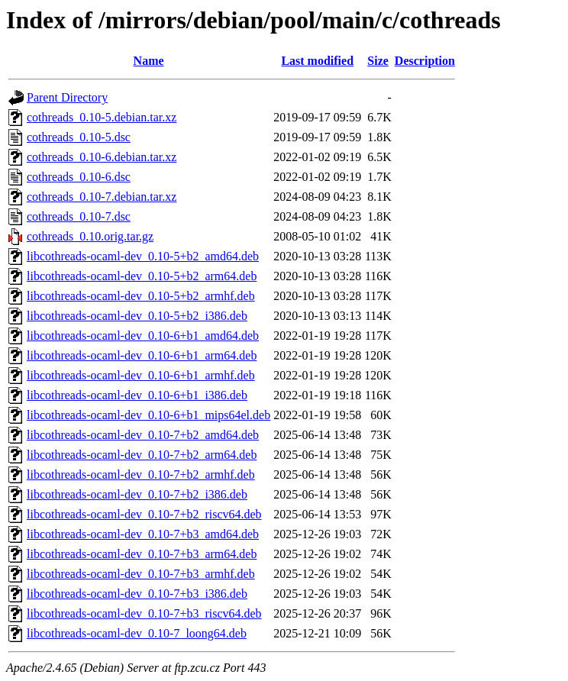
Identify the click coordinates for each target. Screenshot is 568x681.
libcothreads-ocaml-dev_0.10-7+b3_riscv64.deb (144, 613)
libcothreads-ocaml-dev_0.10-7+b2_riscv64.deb (144, 514)
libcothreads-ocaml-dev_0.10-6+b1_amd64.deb (143, 335)
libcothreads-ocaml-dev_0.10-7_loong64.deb (137, 633)
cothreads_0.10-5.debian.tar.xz (101, 117)
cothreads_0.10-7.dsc (79, 216)
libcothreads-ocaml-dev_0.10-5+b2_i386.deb (137, 315)
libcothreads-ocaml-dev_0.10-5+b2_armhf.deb (141, 295)
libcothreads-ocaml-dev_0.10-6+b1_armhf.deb (141, 375)
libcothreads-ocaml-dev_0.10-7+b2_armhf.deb (141, 474)
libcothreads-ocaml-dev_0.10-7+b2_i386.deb (137, 494)
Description (425, 60)
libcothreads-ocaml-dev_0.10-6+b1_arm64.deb (142, 355)
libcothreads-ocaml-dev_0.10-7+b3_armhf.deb (141, 573)
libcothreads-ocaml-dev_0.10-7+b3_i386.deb (137, 593)
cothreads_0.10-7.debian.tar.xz (101, 196)
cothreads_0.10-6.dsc (79, 176)
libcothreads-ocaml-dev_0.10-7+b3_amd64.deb (143, 534)
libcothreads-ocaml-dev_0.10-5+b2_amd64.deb (143, 256)
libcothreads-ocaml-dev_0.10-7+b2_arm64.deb (142, 454)
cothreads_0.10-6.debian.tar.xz (101, 156)
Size (378, 60)
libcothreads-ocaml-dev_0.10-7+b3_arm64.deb (142, 553)
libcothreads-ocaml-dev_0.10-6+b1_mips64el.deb (148, 414)
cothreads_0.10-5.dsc (79, 137)
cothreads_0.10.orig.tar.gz (90, 236)
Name (149, 60)
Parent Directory (67, 97)
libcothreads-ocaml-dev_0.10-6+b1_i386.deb (137, 395)
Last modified (317, 60)
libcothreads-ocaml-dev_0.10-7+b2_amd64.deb (143, 434)
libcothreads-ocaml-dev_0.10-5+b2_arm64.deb (142, 275)
